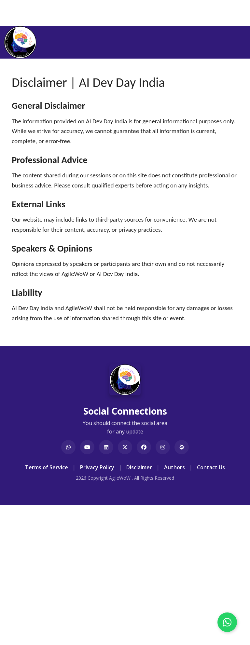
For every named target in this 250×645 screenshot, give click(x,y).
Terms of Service (46, 467)
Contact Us (211, 467)
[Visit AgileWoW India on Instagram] (163, 447)
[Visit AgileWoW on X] (125, 447)
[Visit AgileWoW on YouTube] (87, 447)
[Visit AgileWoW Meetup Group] (181, 447)
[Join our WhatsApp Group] (68, 447)
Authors (174, 467)
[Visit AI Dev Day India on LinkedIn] (106, 447)
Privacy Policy (97, 467)
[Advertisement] (125, 596)
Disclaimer (139, 467)
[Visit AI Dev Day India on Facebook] (144, 447)
